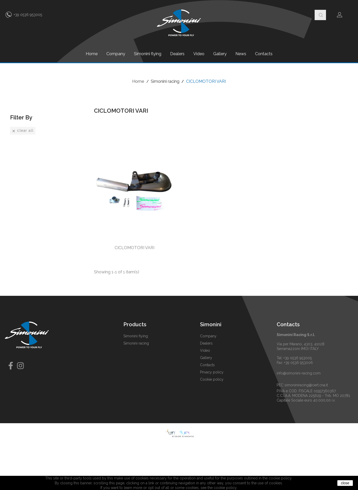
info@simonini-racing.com (299, 373)
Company (115, 53)
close (345, 483)
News (240, 53)
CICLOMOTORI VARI (134, 247)
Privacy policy (212, 372)
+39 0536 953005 (28, 15)
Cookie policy (212, 379)
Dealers (177, 53)
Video (198, 53)
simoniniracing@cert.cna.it (306, 385)
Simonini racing (136, 343)
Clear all (23, 130)
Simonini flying (147, 53)
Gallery (220, 53)
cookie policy (225, 488)
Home (92, 53)
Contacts (264, 53)
